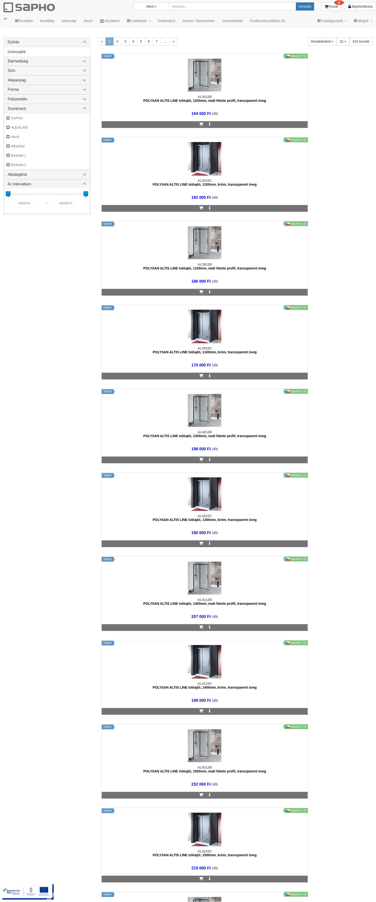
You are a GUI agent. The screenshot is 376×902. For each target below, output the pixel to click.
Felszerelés (17, 99)
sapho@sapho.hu (25, 873)
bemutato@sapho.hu (153, 873)
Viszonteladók (232, 21)
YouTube (356, 892)
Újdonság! (68, 21)
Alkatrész (18, 146)
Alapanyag (17, 80)
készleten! (110, 21)
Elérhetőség (18, 61)
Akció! (88, 21)
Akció (15, 137)
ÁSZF (187, 892)
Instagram (273, 892)
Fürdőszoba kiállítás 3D (267, 21)
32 (343, 41)
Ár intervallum (19, 184)
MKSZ (171, 892)
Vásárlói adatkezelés (240, 892)
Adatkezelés (208, 892)
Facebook (301, 892)
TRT (156, 892)
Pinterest (328, 892)
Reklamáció (166, 21)
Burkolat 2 (18, 165)
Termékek (24, 21)
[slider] (8, 193)
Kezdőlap (47, 21)
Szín (11, 71)
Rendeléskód (322, 41)
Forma (13, 89)
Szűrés (13, 42)
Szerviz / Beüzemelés (198, 21)
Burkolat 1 (18, 155)
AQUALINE (19, 127)
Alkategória (17, 174)
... (165, 41)
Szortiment (17, 109)
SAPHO (17, 118)
